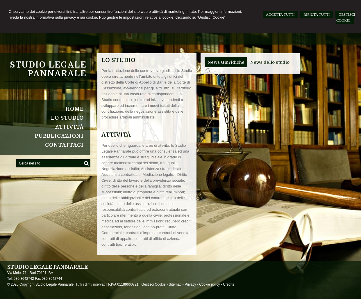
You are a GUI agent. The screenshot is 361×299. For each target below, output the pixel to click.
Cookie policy (209, 284)
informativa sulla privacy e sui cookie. (67, 17)
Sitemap (175, 284)
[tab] (226, 62)
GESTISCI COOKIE (345, 17)
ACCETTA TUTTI (280, 14)
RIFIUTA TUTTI (316, 14)
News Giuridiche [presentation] (226, 62)
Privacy (190, 284)
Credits (228, 284)
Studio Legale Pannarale (48, 69)
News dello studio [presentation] (269, 62)
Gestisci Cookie (153, 284)
